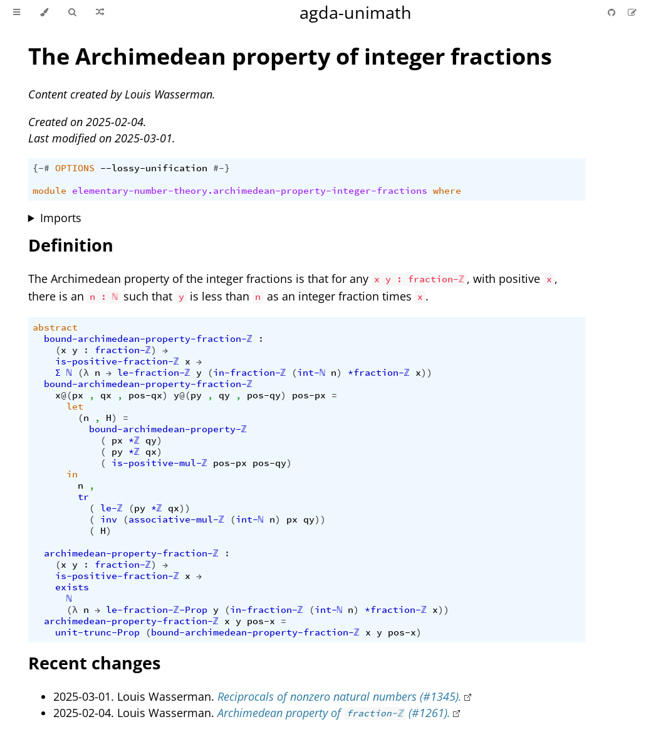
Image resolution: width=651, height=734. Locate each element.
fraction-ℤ (123, 350)
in (72, 474)
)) (426, 372)
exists (72, 587)
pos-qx (145, 395)
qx (106, 395)
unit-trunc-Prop (97, 632)
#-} (221, 168)
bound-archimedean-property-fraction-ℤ (148, 338)
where (447, 190)
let (74, 406)
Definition (70, 245)
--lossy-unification (153, 168)
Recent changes (94, 662)
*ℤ (134, 440)
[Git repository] (613, 12)
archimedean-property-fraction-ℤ (131, 553)
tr (83, 497)
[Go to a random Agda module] (100, 12)
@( (66, 395)
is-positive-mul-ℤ (159, 463)
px (77, 395)
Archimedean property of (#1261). (333, 712)
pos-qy (264, 395)
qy (224, 395)
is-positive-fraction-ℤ (117, 361)
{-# (41, 168)
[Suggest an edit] (632, 12)
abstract (55, 327)
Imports (60, 217)
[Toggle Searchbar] (72, 12)
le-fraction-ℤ (153, 372)
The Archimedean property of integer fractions (290, 56)
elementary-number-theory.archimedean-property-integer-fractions (249, 190)
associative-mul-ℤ (176, 519)
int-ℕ (311, 372)
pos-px (309, 395)
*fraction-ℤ (379, 372)
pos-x (261, 621)
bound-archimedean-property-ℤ (168, 429)
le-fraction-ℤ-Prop (156, 609)
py (196, 395)
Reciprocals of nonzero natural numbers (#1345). (339, 696)
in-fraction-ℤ (249, 372)
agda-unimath (355, 12)
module (49, 190)
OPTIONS (75, 168)
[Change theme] (44, 12)
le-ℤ (111, 508)
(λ (83, 372)
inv (108, 519)
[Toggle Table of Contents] (16, 12)
